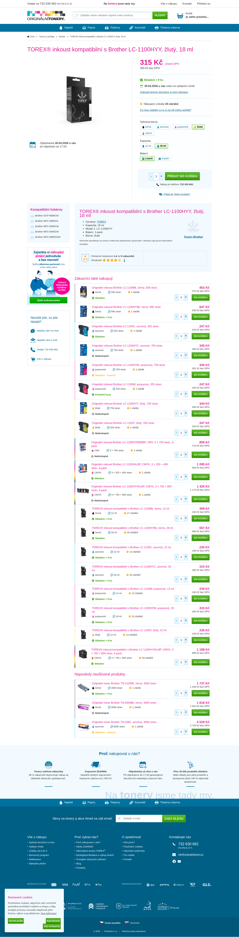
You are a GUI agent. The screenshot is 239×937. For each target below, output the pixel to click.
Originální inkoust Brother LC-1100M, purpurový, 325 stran (126, 384)
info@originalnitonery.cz (190, 854)
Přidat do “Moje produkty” (174, 194)
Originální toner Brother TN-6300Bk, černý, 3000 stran (124, 702)
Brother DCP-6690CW (46, 215)
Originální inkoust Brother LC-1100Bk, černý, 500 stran (124, 287)
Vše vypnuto (52, 926)
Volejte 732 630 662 (44, 349)
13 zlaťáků (135, 552)
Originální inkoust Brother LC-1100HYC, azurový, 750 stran (127, 345)
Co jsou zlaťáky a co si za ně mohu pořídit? (165, 110)
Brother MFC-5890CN (46, 221)
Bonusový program (39, 855)
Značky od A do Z (38, 851)
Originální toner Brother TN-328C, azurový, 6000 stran (124, 722)
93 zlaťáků (147, 658)
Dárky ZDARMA (84, 846)
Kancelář (139, 28)
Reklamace (35, 859)
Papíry (87, 28)
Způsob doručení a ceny (41, 842)
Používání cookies (133, 846)
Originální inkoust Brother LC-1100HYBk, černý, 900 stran (126, 307)
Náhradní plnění (37, 863)
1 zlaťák (135, 292)
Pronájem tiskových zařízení (91, 859)
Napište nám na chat (45, 330)
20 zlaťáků (135, 575)
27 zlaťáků (132, 513)
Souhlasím (16, 920)
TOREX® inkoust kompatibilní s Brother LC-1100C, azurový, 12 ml (131, 547)
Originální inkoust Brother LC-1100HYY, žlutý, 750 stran (125, 403)
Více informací (48, 913)
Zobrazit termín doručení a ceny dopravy (164, 92)
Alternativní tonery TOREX (91, 850)
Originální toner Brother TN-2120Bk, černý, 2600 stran (124, 683)
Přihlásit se (203, 3)
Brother (62, 37)
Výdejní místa (36, 846)
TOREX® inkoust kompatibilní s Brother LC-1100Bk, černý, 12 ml (130, 508)
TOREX (101, 221)
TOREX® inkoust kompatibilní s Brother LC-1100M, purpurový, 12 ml (133, 588)
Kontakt (187, 3)
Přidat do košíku (182, 176)
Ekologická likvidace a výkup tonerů (95, 855)
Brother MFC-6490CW (47, 231)
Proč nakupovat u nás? (88, 842)
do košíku (200, 297)
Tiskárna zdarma (170, 28)
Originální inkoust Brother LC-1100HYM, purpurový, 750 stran (128, 365)
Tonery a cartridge (46, 37)
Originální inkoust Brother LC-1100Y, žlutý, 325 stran (123, 423)
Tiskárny (112, 28)
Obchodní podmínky (134, 851)
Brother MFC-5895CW (47, 226)
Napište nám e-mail (44, 340)
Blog (78, 863)
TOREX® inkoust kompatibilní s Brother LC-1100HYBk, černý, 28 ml (132, 528)
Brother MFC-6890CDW (47, 237)
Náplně (63, 28)
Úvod (32, 37)
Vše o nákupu (169, 3)
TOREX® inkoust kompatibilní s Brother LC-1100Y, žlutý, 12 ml (129, 630)
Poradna (80, 868)
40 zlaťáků (132, 532)
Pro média (129, 855)
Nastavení (53, 920)
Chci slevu (174, 819)
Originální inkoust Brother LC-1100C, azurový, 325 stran (125, 326)
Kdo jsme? (129, 842)
